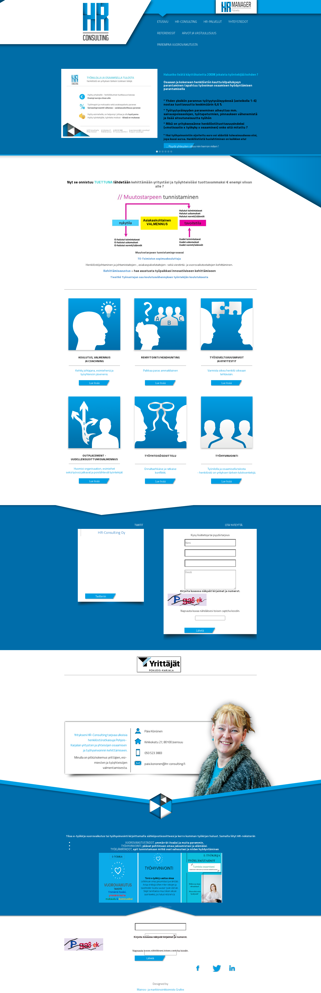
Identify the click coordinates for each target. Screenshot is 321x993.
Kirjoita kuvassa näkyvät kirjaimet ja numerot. (210, 591)
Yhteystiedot (238, 21)
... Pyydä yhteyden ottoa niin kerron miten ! (180, 146)
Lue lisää (94, 383)
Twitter (216, 968)
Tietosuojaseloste (161, 906)
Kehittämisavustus (117, 270)
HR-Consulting (186, 21)
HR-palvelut (213, 21)
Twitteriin (100, 596)
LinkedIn (231, 968)
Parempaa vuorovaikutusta (177, 44)
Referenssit (166, 33)
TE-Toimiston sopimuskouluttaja (159, 258)
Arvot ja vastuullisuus (199, 33)
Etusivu (162, 21)
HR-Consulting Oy (111, 532)
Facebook (201, 968)
